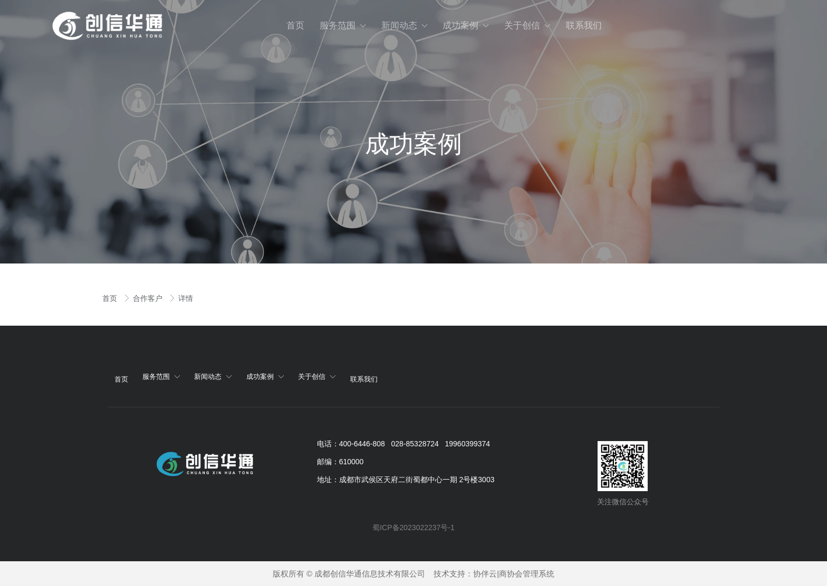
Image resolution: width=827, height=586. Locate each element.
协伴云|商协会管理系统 (513, 573)
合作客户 (149, 298)
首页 (110, 298)
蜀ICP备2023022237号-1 (413, 527)
